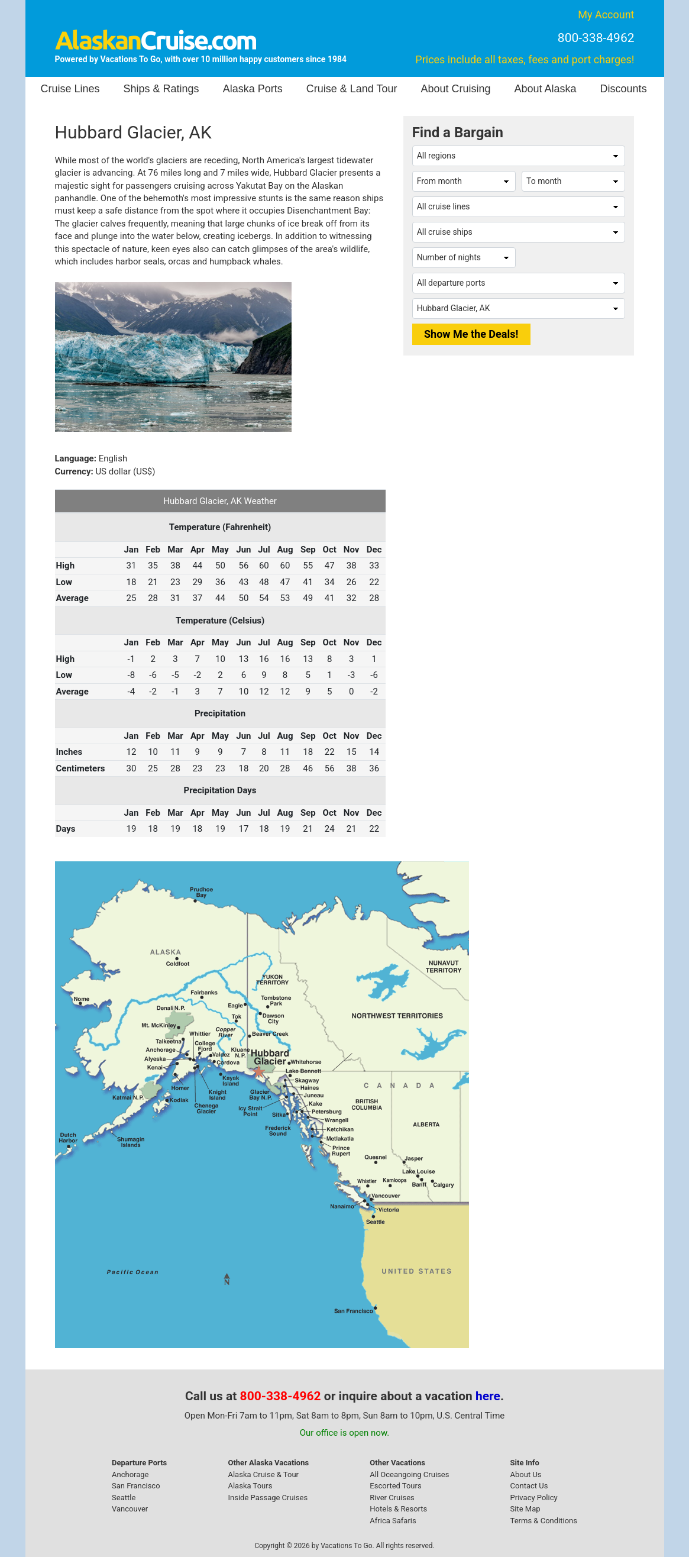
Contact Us (529, 1485)
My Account (606, 14)
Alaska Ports (253, 89)
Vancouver (130, 1508)
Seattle (123, 1497)
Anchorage (130, 1474)
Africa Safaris (393, 1520)
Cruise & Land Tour (351, 89)
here (487, 1396)
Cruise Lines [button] (70, 89)
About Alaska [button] (546, 89)
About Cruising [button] (455, 89)
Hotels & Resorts (398, 1508)
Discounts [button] (623, 89)
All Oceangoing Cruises (409, 1474)
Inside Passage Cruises (268, 1497)
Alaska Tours (250, 1485)
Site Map (525, 1508)
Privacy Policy (534, 1497)
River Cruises (392, 1497)
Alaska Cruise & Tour (263, 1474)
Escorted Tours (395, 1485)
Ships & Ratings (161, 89)
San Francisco (136, 1485)
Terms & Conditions (543, 1520)
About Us (526, 1474)
